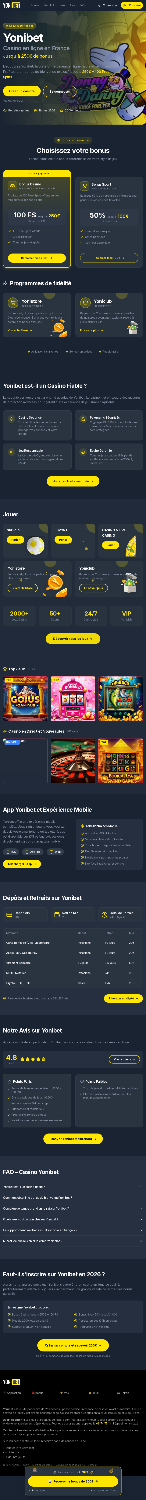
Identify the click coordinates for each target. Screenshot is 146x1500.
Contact (92, 1464)
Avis (72, 5)
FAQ (82, 5)
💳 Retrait (123, 1392)
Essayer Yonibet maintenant (73, 1144)
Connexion (107, 5)
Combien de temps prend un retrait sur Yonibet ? (73, 1214)
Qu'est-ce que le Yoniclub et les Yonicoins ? (73, 1246)
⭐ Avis (64, 1392)
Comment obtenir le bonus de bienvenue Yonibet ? (73, 1203)
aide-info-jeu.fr (15, 1457)
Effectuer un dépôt (123, 998)
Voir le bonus (124, 1064)
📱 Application (12, 1392)
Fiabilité (49, 5)
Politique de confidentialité (70, 1464)
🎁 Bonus (37, 1392)
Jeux (62, 5)
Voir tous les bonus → (14, 101)
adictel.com (13, 1452)
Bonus (35, 5)
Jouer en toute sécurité (73, 481)
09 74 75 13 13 (105, 1423)
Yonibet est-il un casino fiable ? (73, 1192)
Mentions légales (42, 1464)
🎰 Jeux (93, 1392)
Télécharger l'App (22, 869)
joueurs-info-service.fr (20, 1447)
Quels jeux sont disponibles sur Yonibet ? (73, 1225)
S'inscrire (132, 5)
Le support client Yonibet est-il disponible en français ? (73, 1236)
